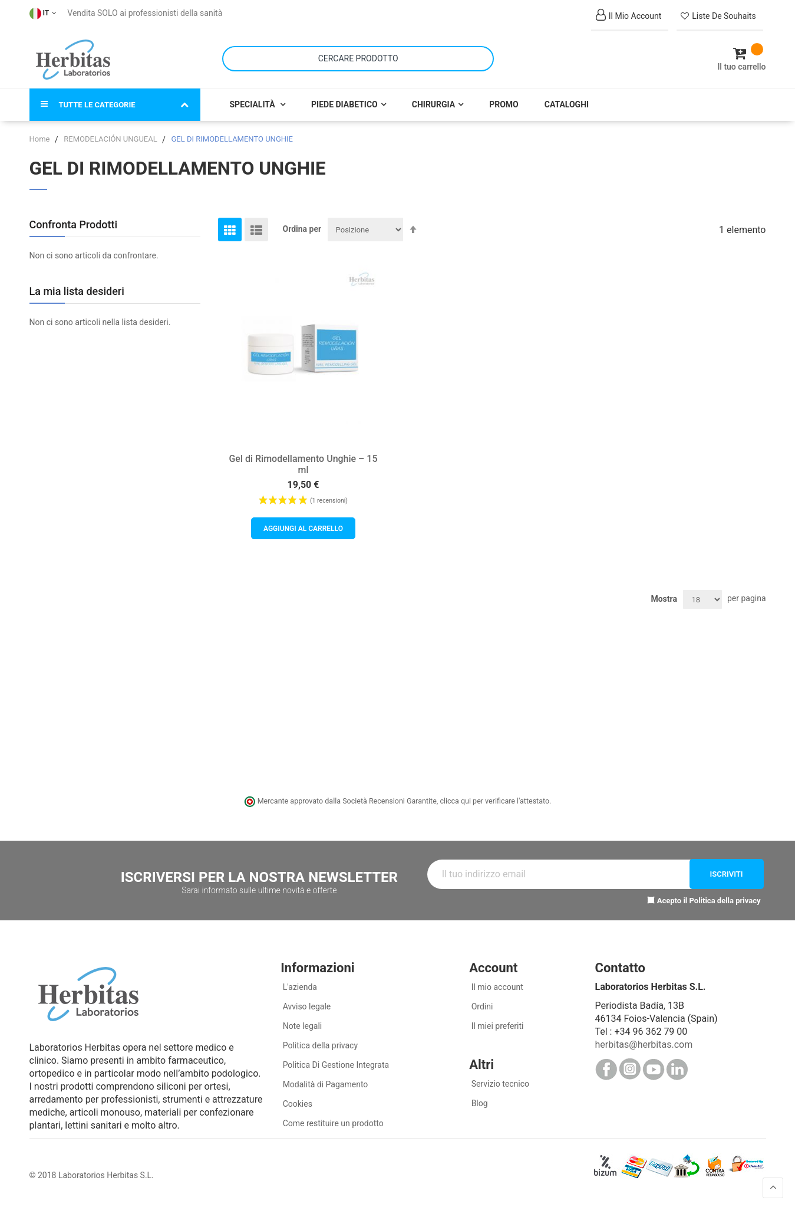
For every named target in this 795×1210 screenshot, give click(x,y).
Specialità (254, 101)
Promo (504, 101)
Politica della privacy (725, 897)
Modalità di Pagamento (324, 1081)
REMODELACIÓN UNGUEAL (111, 136)
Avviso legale (306, 1003)
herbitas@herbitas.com (643, 1041)
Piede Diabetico (344, 101)
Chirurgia (433, 101)
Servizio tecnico (499, 1081)
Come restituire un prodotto (332, 1120)
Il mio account (496, 984)
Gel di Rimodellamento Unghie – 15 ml (303, 461)
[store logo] (73, 58)
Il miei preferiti (496, 1023)
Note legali (301, 1023)
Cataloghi (567, 101)
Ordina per (302, 226)
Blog (478, 1100)
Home (40, 136)
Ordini (481, 1003)
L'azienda (299, 984)
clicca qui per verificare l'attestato (494, 797)
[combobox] (358, 57)
